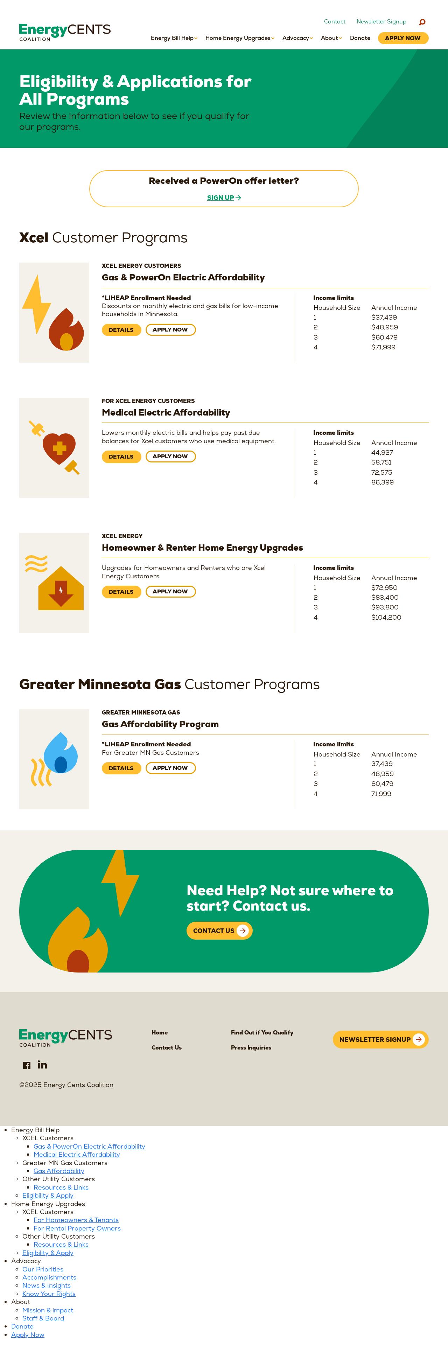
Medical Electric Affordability (77, 1155)
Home (159, 1033)
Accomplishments (49, 1278)
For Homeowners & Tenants (76, 1221)
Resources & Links (61, 1188)
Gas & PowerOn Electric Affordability (89, 1147)
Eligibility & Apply (48, 1196)
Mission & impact (47, 1311)
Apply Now (27, 1335)
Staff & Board (43, 1319)
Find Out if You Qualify (262, 1033)
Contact (334, 21)
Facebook (26, 1065)
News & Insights (46, 1286)
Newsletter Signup (381, 21)
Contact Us (214, 931)
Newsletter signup (375, 1038)
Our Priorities (42, 1270)
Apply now (171, 330)
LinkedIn (42, 1065)
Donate (22, 1327)
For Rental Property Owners (77, 1229)
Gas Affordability (59, 1172)
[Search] (422, 22)
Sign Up (220, 198)
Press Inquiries (251, 1048)
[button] (174, 38)
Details (121, 330)
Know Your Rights (49, 1294)
